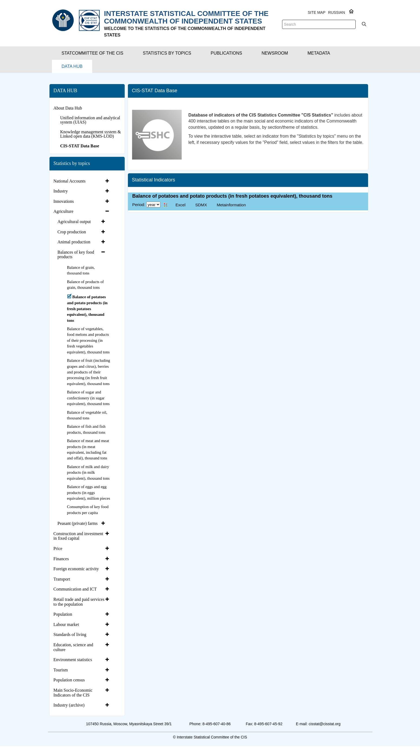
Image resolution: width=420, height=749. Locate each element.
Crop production (72, 232)
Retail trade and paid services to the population (79, 602)
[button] (92, 53)
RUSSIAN (336, 12)
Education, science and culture (73, 647)
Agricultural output (74, 221)
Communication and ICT (75, 589)
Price (58, 548)
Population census (69, 680)
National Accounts (70, 181)
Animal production (74, 242)
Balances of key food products (76, 254)
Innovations (64, 201)
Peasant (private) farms (78, 523)
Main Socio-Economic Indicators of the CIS (73, 692)
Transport (62, 579)
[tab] (81, 181)
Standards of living (70, 634)
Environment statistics (73, 659)
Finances (61, 558)
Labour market (66, 624)
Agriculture (64, 211)
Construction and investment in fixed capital (78, 536)
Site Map (316, 12)
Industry (61, 191)
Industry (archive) (69, 705)
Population (63, 614)
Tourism (61, 670)
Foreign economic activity (76, 568)
